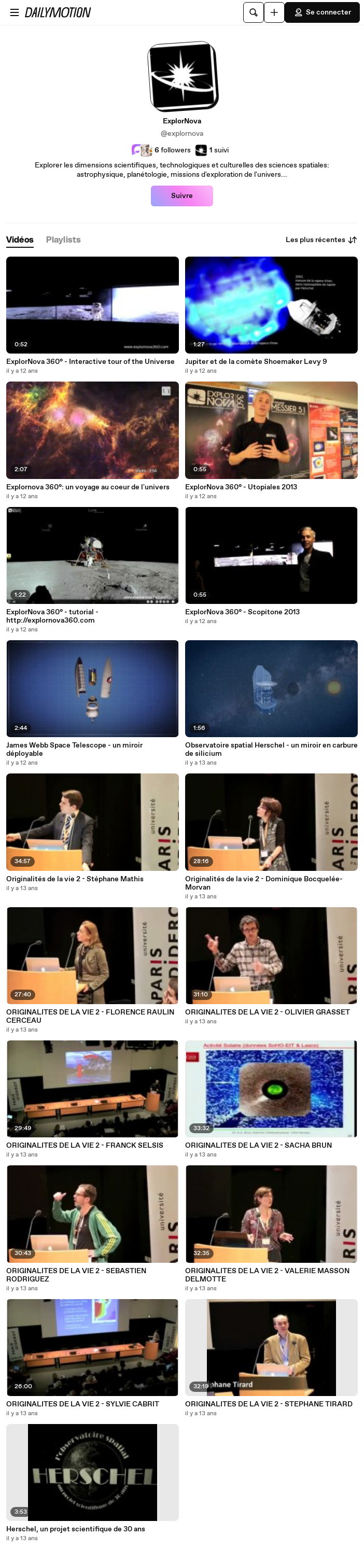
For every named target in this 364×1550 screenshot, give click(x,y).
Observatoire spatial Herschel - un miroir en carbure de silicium (271, 749)
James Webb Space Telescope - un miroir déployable (74, 749)
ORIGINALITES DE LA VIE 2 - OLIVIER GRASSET (267, 1012)
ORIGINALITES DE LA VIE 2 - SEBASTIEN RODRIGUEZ (76, 1275)
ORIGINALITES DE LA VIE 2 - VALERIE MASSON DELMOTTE (267, 1275)
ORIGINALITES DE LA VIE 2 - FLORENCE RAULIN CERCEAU (90, 1016)
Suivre (182, 196)
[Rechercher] (253, 12)
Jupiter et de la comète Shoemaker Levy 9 (256, 362)
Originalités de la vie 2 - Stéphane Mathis (75, 879)
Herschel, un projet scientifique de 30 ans (75, 1529)
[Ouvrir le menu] (14, 12)
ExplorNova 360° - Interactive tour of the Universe (90, 362)
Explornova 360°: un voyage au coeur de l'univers (88, 487)
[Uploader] (274, 12)
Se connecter (322, 12)
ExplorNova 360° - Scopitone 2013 (242, 612)
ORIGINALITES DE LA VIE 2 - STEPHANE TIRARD (269, 1404)
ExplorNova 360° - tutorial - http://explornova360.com (52, 616)
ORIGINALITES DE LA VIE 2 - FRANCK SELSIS (84, 1146)
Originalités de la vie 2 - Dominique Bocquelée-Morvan (264, 883)
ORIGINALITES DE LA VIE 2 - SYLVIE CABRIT (82, 1404)
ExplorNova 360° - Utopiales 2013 (241, 487)
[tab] (20, 240)
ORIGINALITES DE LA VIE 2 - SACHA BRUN (258, 1146)
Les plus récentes (322, 240)
